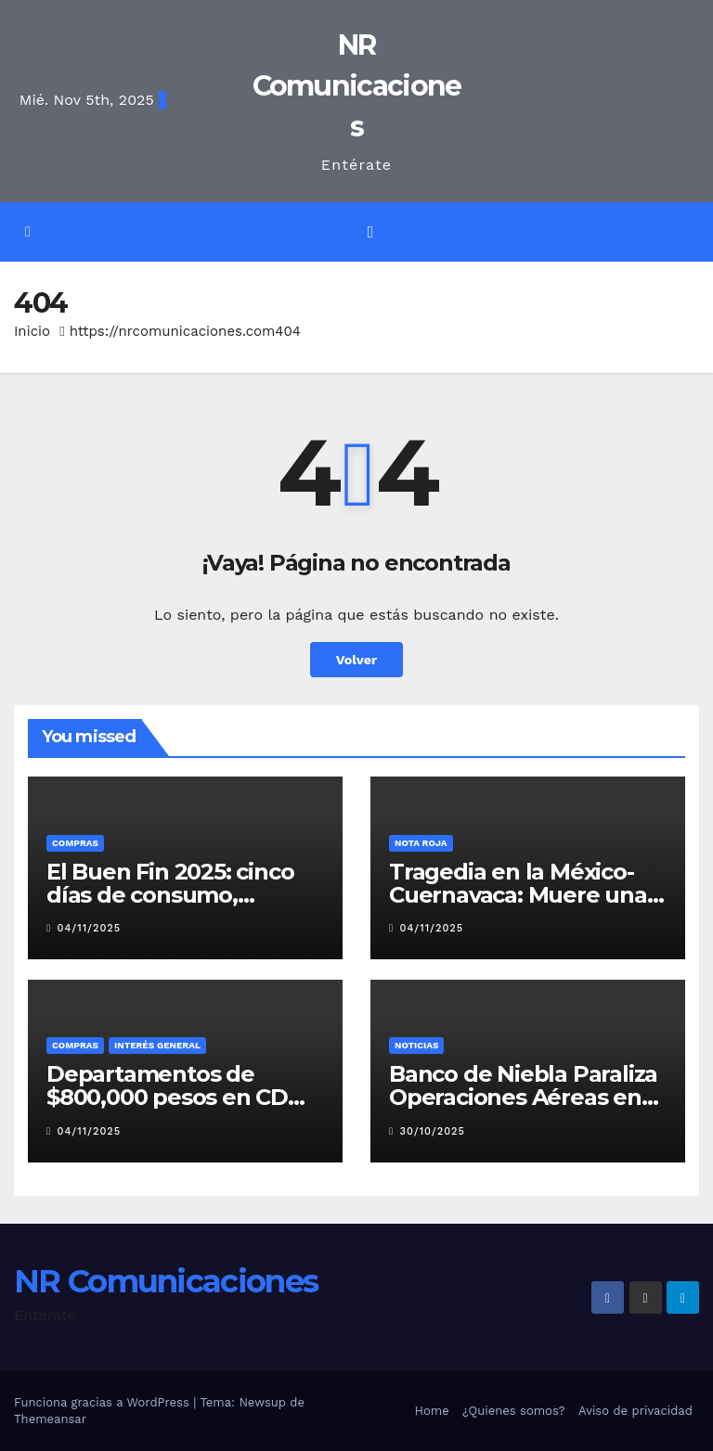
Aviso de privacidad (635, 1411)
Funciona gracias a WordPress (103, 1402)
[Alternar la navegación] (370, 232)
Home (432, 1411)
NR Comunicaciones (357, 86)
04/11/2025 (90, 928)
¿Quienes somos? (513, 1411)
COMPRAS (75, 843)
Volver (357, 659)
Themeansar (50, 1419)
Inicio (32, 331)
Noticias (416, 1045)
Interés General (157, 1045)
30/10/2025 (432, 1131)
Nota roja (421, 843)
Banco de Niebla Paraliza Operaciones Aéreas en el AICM (523, 1097)
